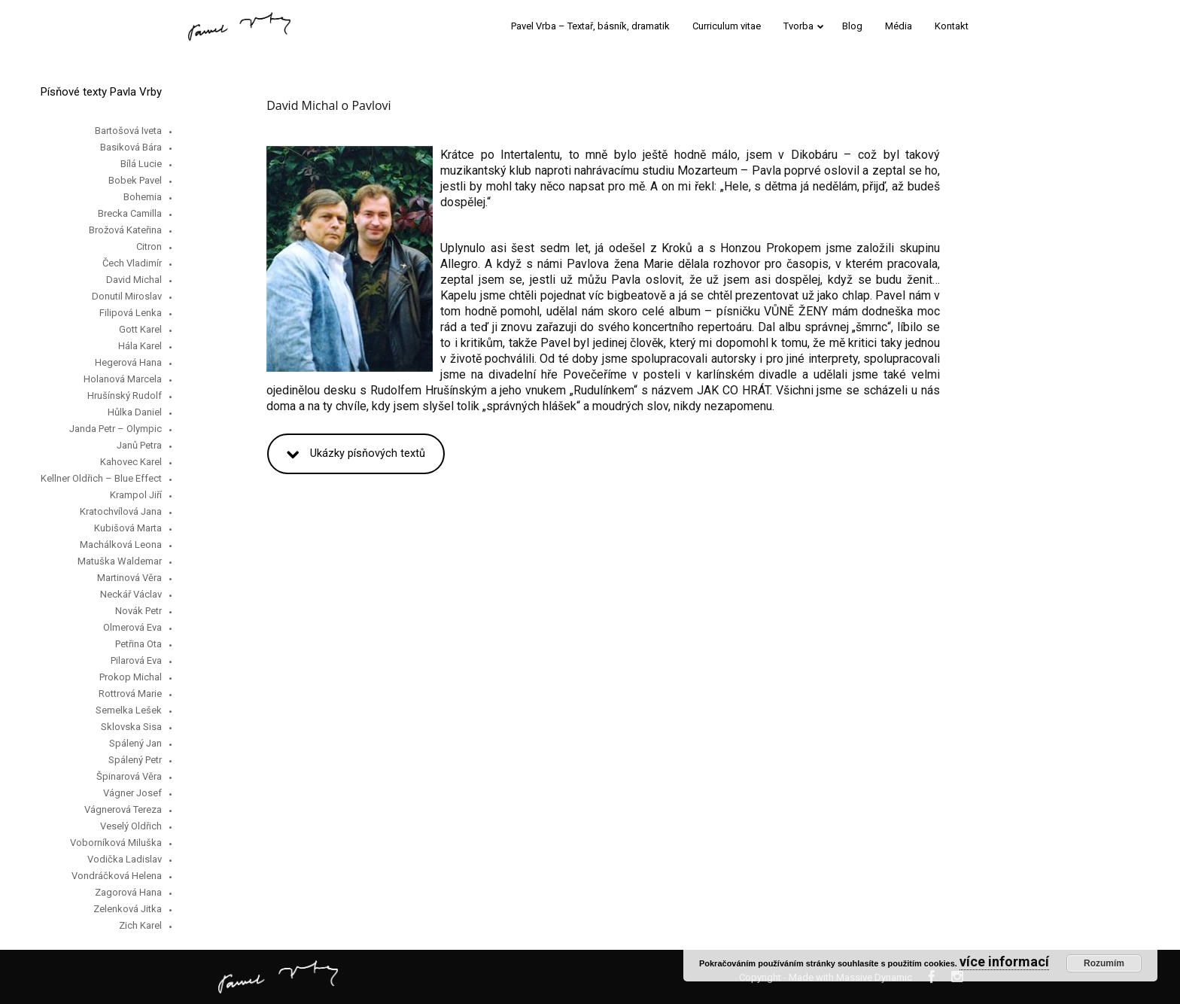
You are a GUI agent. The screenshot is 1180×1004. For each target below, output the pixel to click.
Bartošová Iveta (128, 130)
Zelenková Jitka (127, 908)
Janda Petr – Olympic (115, 428)
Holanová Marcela (123, 379)
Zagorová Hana (128, 892)
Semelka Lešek (129, 710)
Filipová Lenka (130, 312)
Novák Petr (138, 610)
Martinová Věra (129, 577)
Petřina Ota (138, 644)
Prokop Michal (130, 677)
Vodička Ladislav (124, 859)
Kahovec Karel (131, 461)
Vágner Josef (132, 793)
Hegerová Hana (128, 362)
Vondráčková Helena (116, 875)
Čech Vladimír (132, 263)
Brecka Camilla (130, 213)
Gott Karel (140, 329)
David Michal (134, 279)
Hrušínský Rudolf (124, 395)
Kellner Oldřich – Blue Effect (101, 478)
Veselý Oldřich (131, 826)
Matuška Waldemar (120, 561)
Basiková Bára (131, 147)
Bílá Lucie (141, 163)
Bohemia (142, 196)
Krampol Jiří (136, 494)
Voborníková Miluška (116, 842)
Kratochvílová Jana (121, 511)
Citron (149, 246)
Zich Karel (140, 925)
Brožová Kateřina (125, 230)
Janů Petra (139, 445)
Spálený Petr (135, 759)
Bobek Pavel (135, 180)
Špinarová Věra (129, 776)
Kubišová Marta (128, 528)
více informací (1004, 961)
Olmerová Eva (132, 627)
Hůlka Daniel (135, 412)
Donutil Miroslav (127, 296)
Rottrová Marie (130, 693)
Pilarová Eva (136, 660)
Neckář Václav (131, 594)
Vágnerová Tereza (123, 809)
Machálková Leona (121, 544)
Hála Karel (140, 345)
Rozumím (1104, 963)
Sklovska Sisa (131, 726)
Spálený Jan (135, 743)
